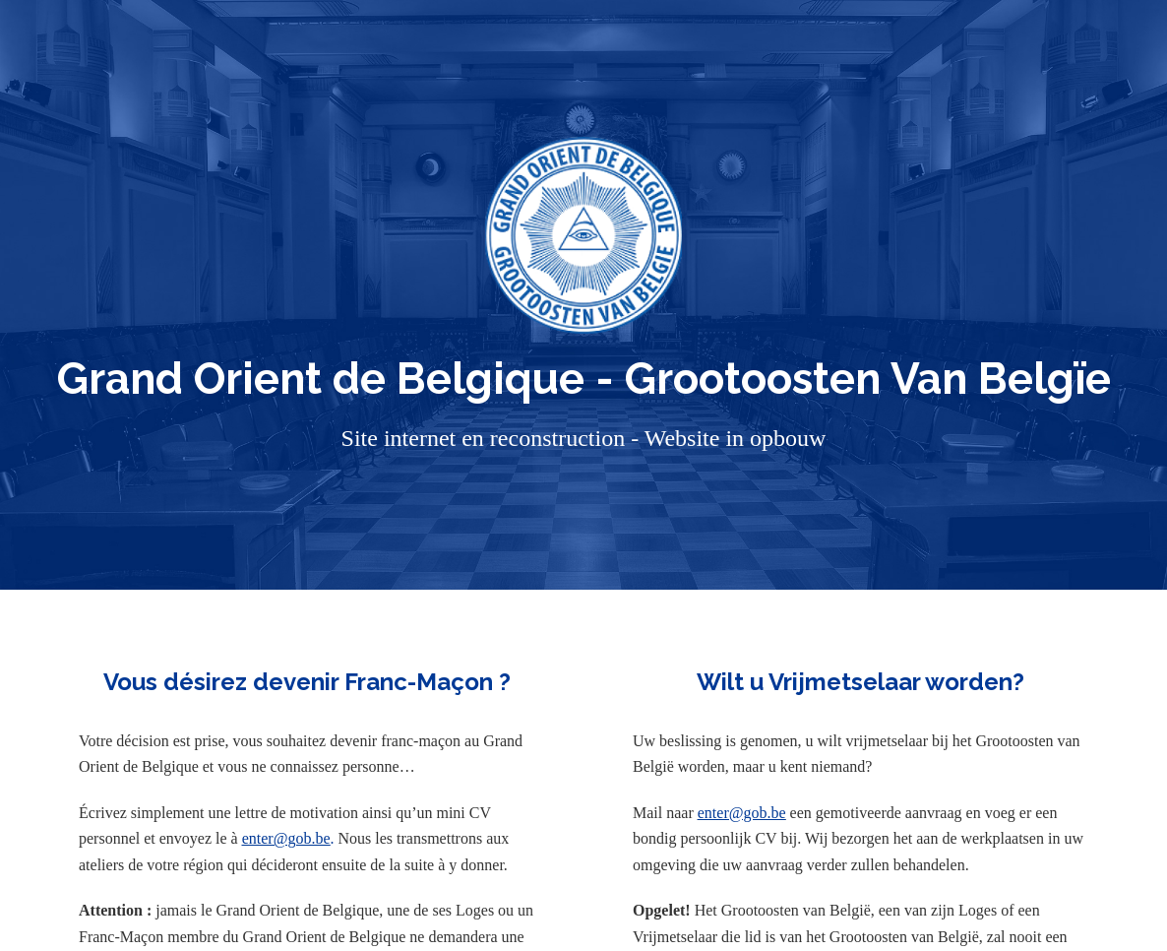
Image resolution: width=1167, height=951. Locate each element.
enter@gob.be (286, 838)
